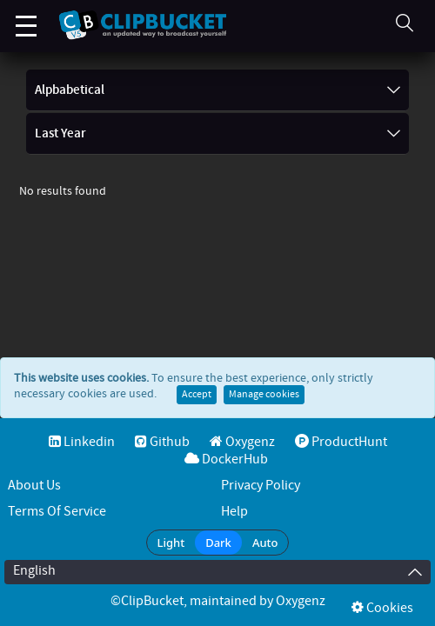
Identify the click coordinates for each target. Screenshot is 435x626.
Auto (265, 542)
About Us (34, 485)
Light (171, 542)
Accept (196, 412)
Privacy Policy (260, 485)
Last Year (217, 134)
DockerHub (226, 459)
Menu (26, 17)
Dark (218, 542)
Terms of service (57, 512)
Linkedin (82, 442)
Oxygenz (242, 442)
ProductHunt (341, 442)
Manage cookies (264, 412)
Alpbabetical (217, 90)
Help (234, 512)
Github (162, 442)
